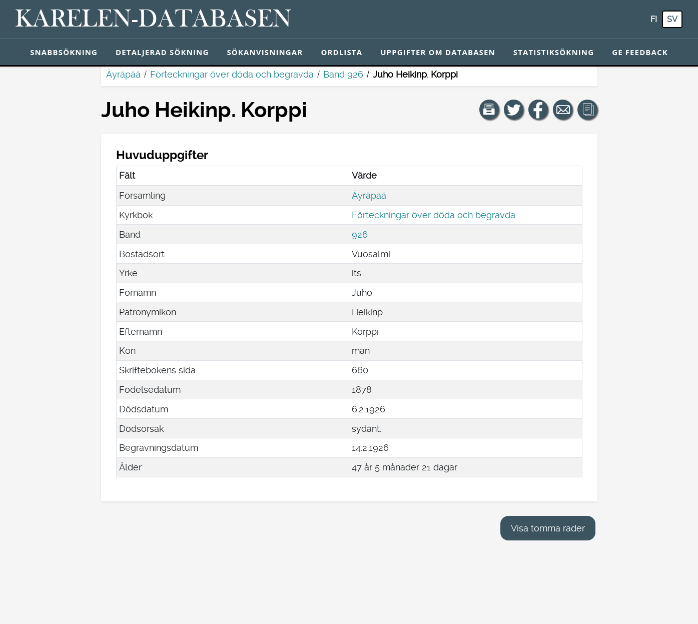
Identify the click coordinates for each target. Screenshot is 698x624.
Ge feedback (640, 52)
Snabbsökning (64, 52)
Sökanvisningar (265, 52)
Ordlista (341, 52)
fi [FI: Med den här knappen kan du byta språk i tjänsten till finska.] (653, 19)
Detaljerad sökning (162, 52)
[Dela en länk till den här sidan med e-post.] (563, 110)
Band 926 (343, 74)
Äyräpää (123, 74)
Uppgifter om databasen (437, 52)
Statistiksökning (553, 52)
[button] (489, 110)
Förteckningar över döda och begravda (232, 74)
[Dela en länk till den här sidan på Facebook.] (538, 110)
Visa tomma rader (548, 528)
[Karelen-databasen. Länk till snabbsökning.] (153, 20)
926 (360, 234)
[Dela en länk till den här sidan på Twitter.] (514, 110)
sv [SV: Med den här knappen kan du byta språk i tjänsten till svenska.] (672, 19)
